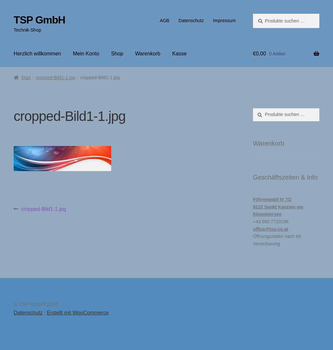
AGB (164, 20)
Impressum (224, 20)
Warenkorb (147, 53)
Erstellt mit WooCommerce (78, 312)
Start (26, 77)
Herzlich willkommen (37, 53)
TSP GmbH (39, 20)
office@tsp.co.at (270, 229)
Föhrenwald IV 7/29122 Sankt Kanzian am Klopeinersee (278, 207)
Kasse (179, 53)
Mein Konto (86, 53)
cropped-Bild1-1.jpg (55, 77)
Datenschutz (191, 20)
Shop (117, 53)
